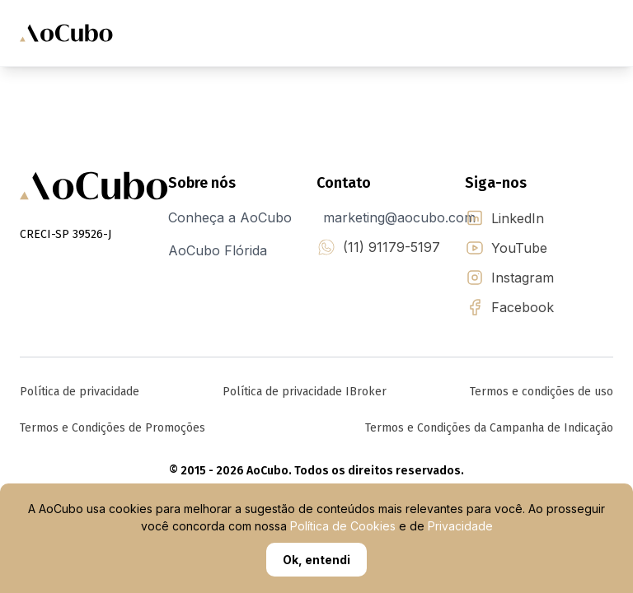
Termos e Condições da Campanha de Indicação (489, 428)
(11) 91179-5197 (391, 247)
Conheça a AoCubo (230, 217)
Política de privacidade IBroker (305, 392)
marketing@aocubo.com (399, 217)
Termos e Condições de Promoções (112, 428)
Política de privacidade (79, 392)
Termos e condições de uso (541, 392)
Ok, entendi (316, 560)
